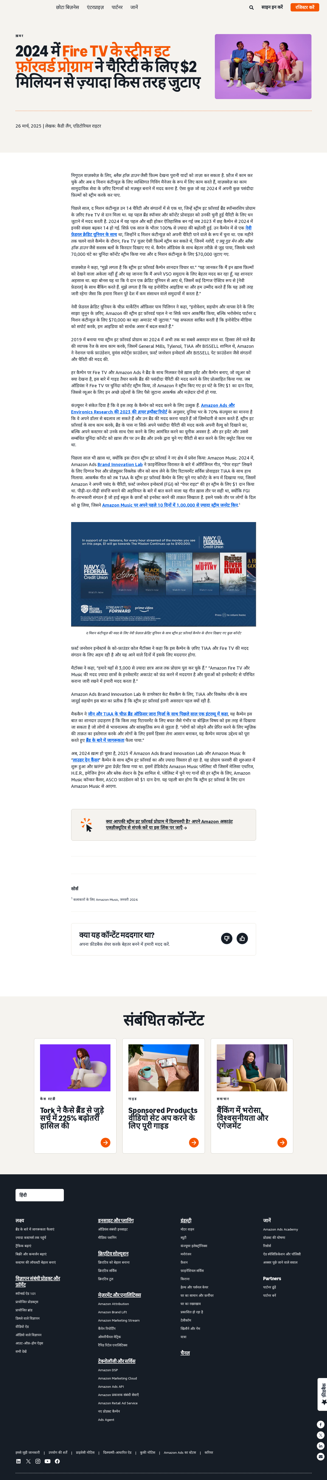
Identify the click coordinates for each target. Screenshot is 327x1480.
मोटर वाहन (187, 1229)
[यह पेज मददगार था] (242, 939)
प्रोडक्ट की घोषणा (274, 1237)
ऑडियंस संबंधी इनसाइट (113, 1229)
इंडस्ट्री (186, 1220)
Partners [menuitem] (272, 1278)
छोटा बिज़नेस (67, 7)
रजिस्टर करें (304, 7)
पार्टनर (117, 7)
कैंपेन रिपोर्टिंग (107, 1328)
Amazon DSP (108, 1370)
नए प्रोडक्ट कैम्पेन (109, 1411)
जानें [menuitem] (267, 1220)
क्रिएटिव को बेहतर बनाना (114, 1262)
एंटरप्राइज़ (95, 7)
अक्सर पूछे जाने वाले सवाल (280, 1262)
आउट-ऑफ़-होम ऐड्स (29, 1343)
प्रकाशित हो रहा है (192, 1312)
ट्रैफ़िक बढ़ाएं (23, 1246)
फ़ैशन (184, 1262)
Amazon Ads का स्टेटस (180, 1452)
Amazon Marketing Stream (119, 1320)
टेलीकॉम (186, 1320)
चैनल (185, 1353)
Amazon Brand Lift (112, 1312)
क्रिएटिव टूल (105, 1279)
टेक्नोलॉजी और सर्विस (116, 1361)
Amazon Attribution (113, 1304)
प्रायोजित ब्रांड (24, 1310)
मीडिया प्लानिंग (107, 1237)
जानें (134, 7)
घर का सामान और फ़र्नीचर (197, 1295)
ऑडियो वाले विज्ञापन (29, 1335)
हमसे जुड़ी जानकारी (28, 1452)
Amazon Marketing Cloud (117, 1378)
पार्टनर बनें (269, 1295)
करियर (209, 1452)
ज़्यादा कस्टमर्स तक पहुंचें (31, 1237)
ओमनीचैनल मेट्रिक (109, 1337)
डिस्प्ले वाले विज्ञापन (28, 1318)
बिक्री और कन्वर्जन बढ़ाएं (31, 1254)
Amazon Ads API (111, 1386)
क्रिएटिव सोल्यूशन (113, 1254)
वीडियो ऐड (22, 1326)
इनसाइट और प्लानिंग (116, 1220)
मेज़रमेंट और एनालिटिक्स (119, 1295)
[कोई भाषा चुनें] (40, 1195)
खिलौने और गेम (190, 1328)
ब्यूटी (183, 1237)
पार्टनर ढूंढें (269, 1287)
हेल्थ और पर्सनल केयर (194, 1287)
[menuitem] (40, 1320)
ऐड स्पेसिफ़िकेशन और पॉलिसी (282, 1254)
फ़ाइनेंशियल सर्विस (192, 1271)
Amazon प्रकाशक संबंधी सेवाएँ (118, 1395)
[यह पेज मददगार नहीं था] (227, 939)
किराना (185, 1279)
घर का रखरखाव (191, 1304)
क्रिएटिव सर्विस (107, 1271)
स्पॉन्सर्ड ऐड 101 (26, 1293)
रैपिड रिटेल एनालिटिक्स (112, 1345)
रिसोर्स (267, 1246)
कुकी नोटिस (147, 1452)
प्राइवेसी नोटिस (85, 1452)
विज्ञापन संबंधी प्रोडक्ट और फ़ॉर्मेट (38, 1282)
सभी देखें (21, 1351)
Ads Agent (106, 1419)
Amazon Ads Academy (280, 1229)
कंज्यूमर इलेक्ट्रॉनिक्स (194, 1246)
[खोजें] (251, 7)
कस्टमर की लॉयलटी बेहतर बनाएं (36, 1262)
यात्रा (183, 1337)
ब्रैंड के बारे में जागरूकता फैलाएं (35, 1229)
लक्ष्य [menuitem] (20, 1220)
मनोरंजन (186, 1254)
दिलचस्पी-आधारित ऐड (117, 1452)
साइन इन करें (272, 7)
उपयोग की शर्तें (58, 1452)
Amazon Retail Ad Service (118, 1403)
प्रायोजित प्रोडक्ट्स (27, 1302)
